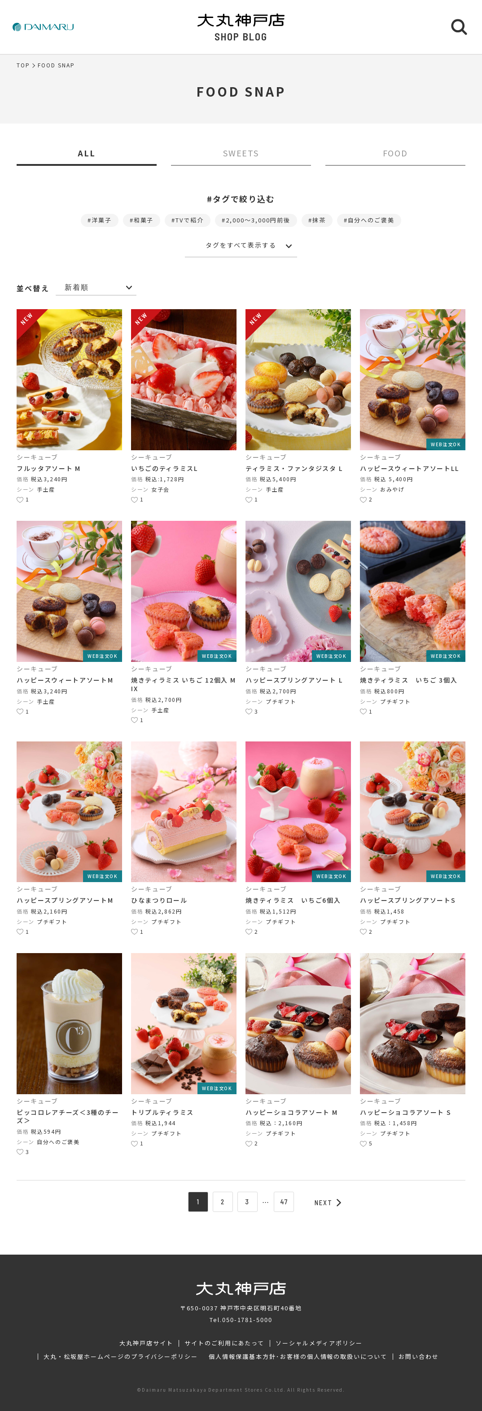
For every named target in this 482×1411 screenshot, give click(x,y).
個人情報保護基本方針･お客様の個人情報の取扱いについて (298, 1356)
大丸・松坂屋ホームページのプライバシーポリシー (121, 1356)
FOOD (395, 153)
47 (284, 1202)
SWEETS (241, 153)
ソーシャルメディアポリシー (319, 1343)
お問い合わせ (419, 1356)
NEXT (328, 1202)
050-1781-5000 (247, 1319)
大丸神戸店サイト (146, 1343)
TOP (23, 65)
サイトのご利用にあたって (224, 1343)
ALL (87, 153)
